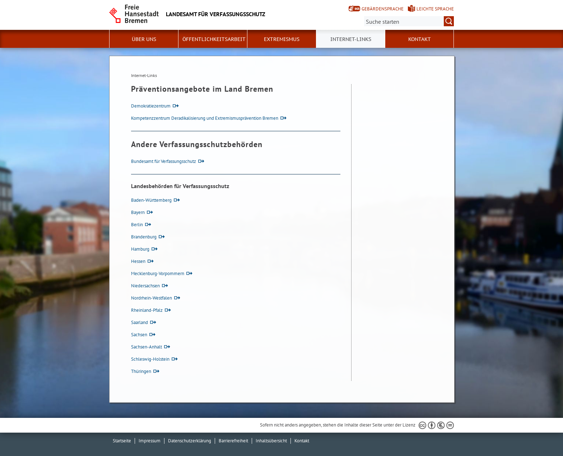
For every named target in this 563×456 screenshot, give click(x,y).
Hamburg (140, 249)
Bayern (138, 212)
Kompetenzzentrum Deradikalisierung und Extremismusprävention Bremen (204, 118)
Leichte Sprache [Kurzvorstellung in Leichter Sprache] (435, 9)
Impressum (149, 441)
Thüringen (141, 371)
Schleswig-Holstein (150, 359)
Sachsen (139, 335)
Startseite (122, 441)
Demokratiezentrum (151, 106)
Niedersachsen (145, 286)
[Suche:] (409, 21)
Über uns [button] (144, 39)
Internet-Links (350, 39)
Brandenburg (144, 237)
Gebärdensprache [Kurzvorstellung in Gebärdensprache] (383, 9)
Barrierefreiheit (233, 441)
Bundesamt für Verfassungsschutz (163, 161)
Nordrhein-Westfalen (151, 298)
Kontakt (419, 39)
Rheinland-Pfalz (147, 310)
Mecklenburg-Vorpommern (157, 273)
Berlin (137, 225)
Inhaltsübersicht (271, 441)
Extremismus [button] (281, 39)
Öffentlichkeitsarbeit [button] (214, 39)
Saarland (139, 322)
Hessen (138, 261)
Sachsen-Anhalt (146, 347)
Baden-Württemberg (151, 200)
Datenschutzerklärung (189, 441)
